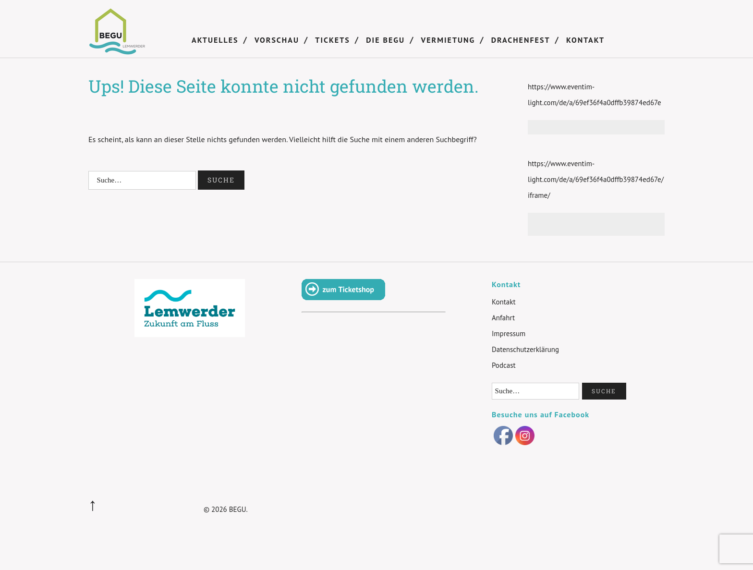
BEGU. (238, 509)
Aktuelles (215, 40)
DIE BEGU (385, 40)
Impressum (508, 333)
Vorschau (277, 40)
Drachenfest (520, 40)
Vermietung (448, 40)
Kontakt (585, 40)
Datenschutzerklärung (525, 349)
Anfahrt (503, 317)
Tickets (332, 40)
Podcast (504, 365)
